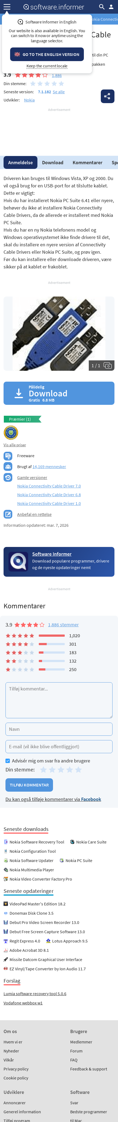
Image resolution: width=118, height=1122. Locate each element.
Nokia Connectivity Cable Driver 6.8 (49, 494)
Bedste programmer (88, 1111)
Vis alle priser (15, 444)
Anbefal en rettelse (34, 514)
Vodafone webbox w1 (23, 1003)
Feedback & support (88, 1069)
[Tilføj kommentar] (59, 700)
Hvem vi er (13, 1042)
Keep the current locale (47, 65)
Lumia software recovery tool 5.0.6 (35, 993)
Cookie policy (16, 1078)
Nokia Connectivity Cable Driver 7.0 (49, 486)
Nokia (29, 100)
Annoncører (15, 1102)
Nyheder (11, 1051)
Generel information (22, 1111)
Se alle (59, 91)
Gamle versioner (32, 477)
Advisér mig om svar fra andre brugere (47, 761)
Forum (76, 1051)
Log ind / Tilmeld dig (111, 7)
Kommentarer (87, 162)
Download (52, 162)
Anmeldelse (20, 162)
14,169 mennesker (49, 466)
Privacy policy (16, 1069)
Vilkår (9, 1060)
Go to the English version (51, 54)
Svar (74, 1102)
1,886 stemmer (63, 624)
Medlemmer (81, 1042)
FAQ (74, 1060)
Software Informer (52, 554)
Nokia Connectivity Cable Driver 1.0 (49, 503)
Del (107, 96)
